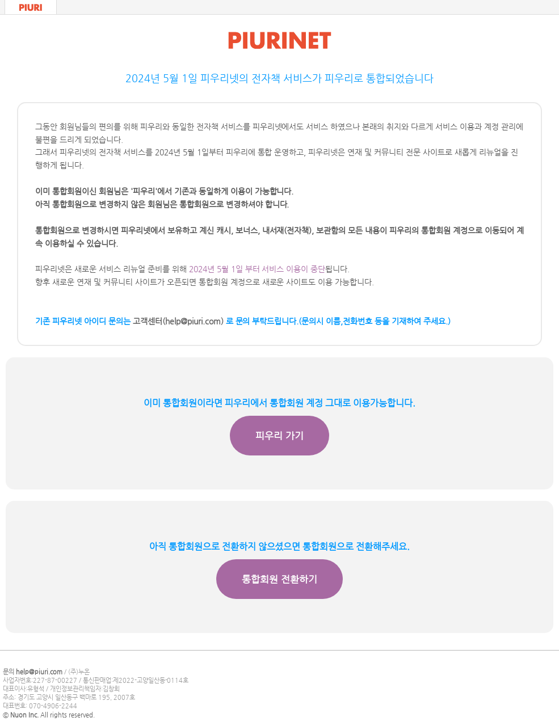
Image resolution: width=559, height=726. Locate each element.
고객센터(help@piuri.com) (178, 321)
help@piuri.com (39, 672)
